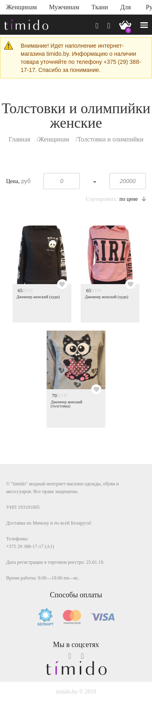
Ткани (100, 7)
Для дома (127, 9)
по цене (133, 199)
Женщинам (21, 7)
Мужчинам (64, 7)
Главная (19, 139)
